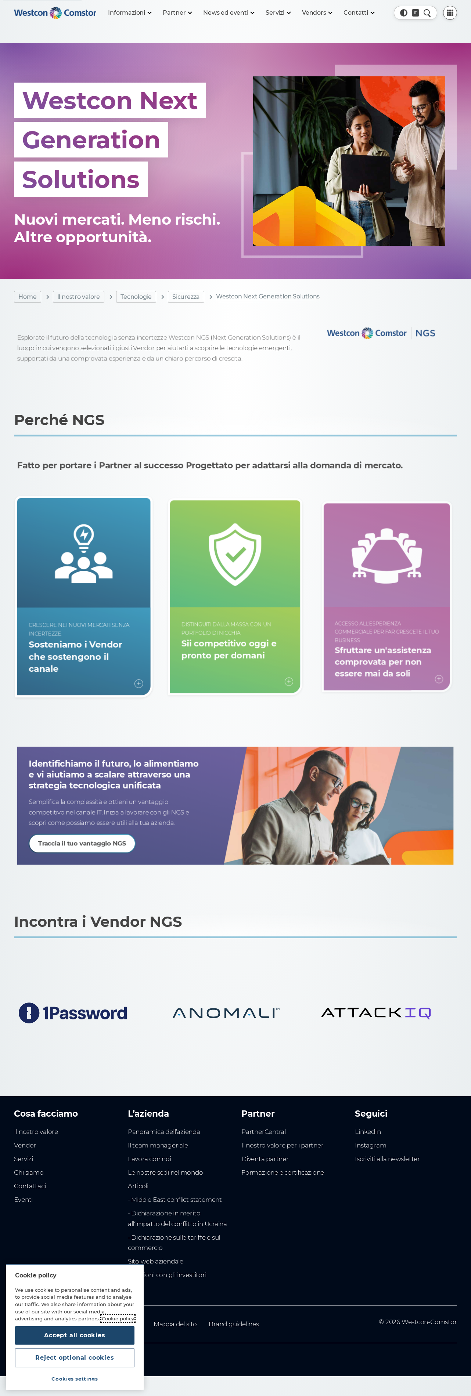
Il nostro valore (78, 296)
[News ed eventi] (228, 12)
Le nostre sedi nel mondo (165, 1172)
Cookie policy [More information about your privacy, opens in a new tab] (118, 1318)
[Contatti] (359, 12)
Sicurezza (186, 296)
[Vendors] (317, 12)
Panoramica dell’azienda (164, 1131)
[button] (403, 13)
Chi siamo (28, 1172)
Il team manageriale (158, 1145)
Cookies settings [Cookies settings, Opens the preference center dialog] (74, 1379)
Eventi (23, 1199)
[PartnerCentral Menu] (450, 13)
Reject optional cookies (74, 1357)
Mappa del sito (175, 1324)
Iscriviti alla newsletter (387, 1159)
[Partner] (177, 12)
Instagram (370, 1145)
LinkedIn (368, 1131)
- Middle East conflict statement (175, 1199)
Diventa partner (265, 1159)
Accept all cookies (74, 1335)
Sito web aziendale (155, 1261)
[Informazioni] (129, 12)
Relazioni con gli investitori (167, 1275)
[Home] (55, 12)
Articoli (138, 1186)
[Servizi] (278, 12)
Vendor (25, 1145)
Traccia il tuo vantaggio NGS (105, 838)
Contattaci (30, 1186)
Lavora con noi (149, 1159)
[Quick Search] (427, 13)
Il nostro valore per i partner (282, 1145)
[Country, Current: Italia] (415, 13)
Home (27, 296)
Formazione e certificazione (282, 1172)
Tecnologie (136, 296)
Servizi (23, 1159)
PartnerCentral (263, 1131)
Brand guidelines (234, 1324)
